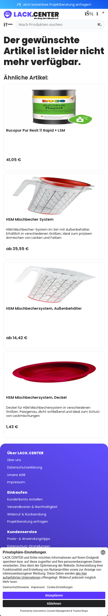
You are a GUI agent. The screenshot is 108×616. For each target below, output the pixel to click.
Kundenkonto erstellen (25, 499)
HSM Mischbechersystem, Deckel (36, 397)
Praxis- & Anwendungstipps (28, 538)
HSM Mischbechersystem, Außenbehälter (44, 308)
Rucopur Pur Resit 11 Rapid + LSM (35, 130)
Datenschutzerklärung (24, 467)
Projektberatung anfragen (27, 521)
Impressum (16, 482)
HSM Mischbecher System (29, 219)
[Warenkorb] (99, 13)
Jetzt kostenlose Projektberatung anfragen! (54, 4)
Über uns (14, 460)
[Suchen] (99, 24)
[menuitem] (7, 24)
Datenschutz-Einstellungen (28, 546)
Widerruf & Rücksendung (26, 514)
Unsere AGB (16, 475)
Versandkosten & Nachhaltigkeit (32, 507)
